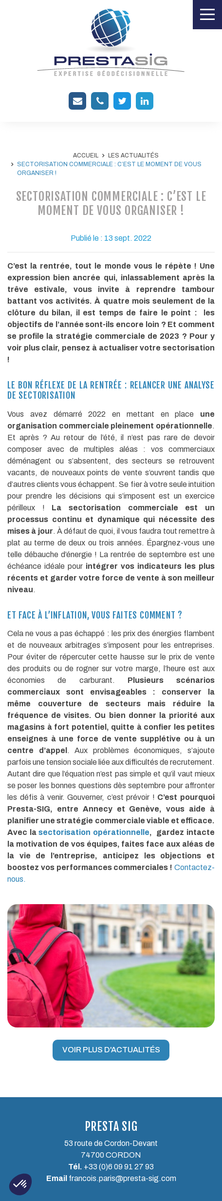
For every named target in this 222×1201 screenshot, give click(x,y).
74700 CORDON (111, 1155)
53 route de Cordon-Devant (111, 1143)
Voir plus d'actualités (111, 1050)
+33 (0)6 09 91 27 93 (119, 1166)
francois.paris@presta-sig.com (122, 1178)
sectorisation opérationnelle (93, 832)
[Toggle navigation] (207, 14)
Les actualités (133, 155)
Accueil (85, 155)
